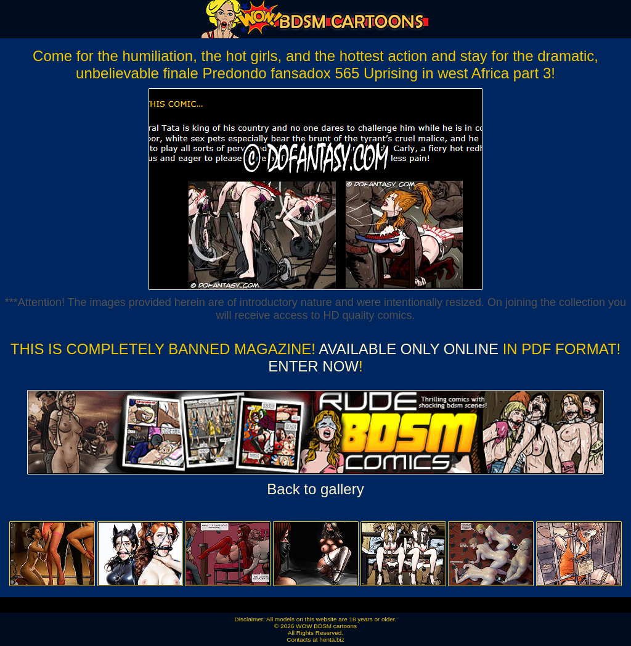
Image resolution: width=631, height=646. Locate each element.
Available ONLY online (409, 349)
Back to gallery (315, 489)
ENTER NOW (313, 366)
